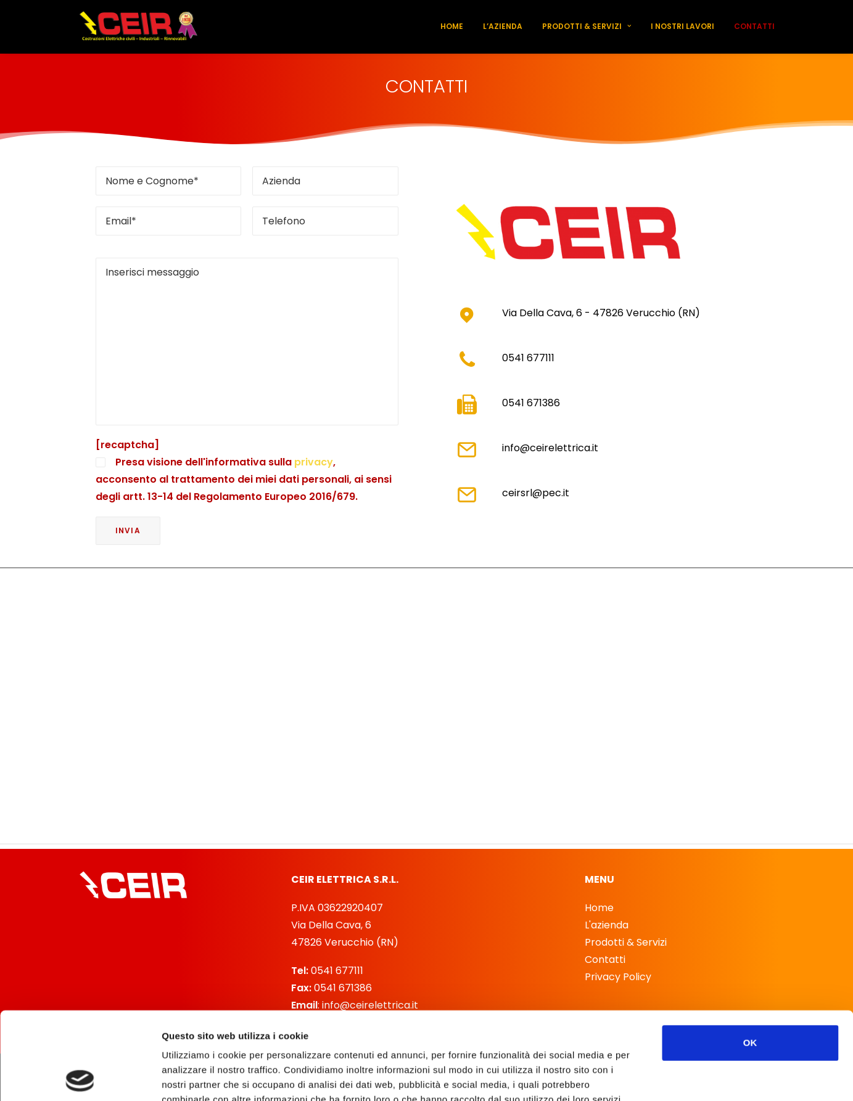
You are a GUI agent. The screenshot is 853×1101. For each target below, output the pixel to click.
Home (451, 26)
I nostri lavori (682, 26)
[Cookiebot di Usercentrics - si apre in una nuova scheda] (80, 1077)
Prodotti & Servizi (586, 26)
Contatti (754, 26)
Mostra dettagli (655, 1076)
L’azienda (502, 26)
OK (750, 955)
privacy (313, 462)
